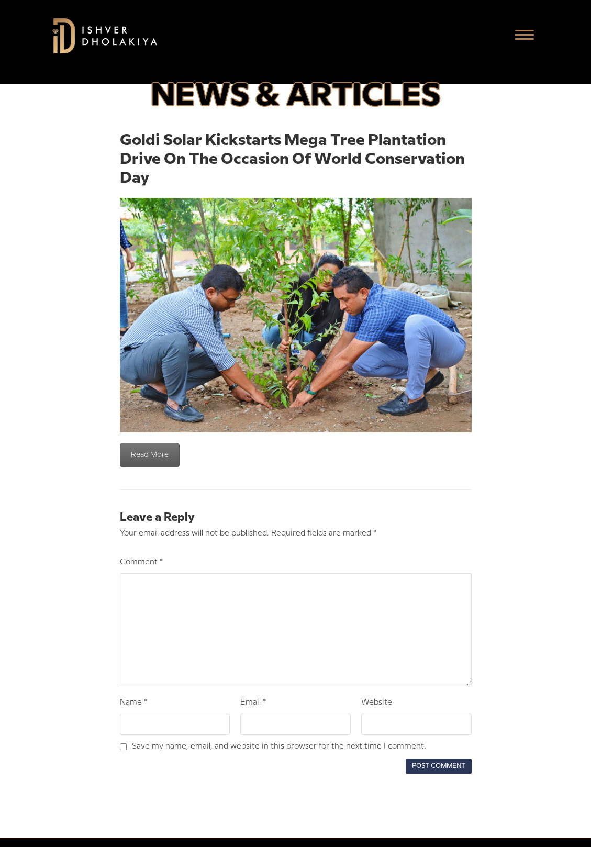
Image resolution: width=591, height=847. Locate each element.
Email (253, 702)
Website (376, 702)
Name (133, 702)
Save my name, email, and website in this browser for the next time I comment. (279, 746)
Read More (150, 455)
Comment (141, 562)
